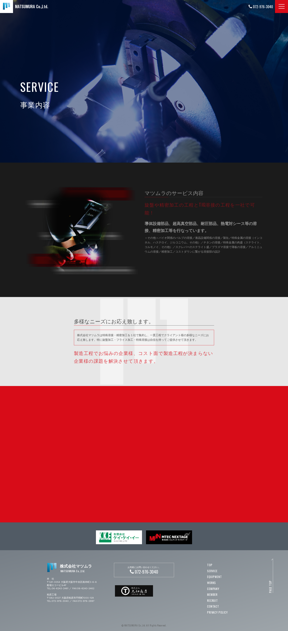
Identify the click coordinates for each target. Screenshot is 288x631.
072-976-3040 (261, 6)
